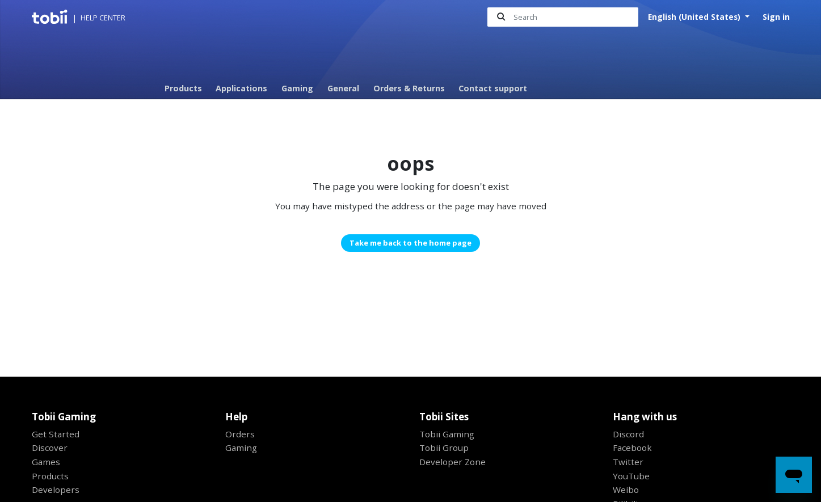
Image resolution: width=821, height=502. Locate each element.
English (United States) (695, 16)
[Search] (562, 17)
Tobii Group (444, 447)
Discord (628, 434)
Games (46, 461)
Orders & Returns (409, 88)
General (343, 88)
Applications (241, 88)
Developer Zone (452, 461)
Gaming (297, 88)
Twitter (628, 461)
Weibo (626, 489)
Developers (55, 489)
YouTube (631, 476)
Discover (50, 447)
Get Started (55, 434)
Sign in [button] (776, 16)
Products (183, 88)
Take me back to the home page (410, 243)
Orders (240, 434)
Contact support (492, 88)
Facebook (632, 447)
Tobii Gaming (446, 434)
